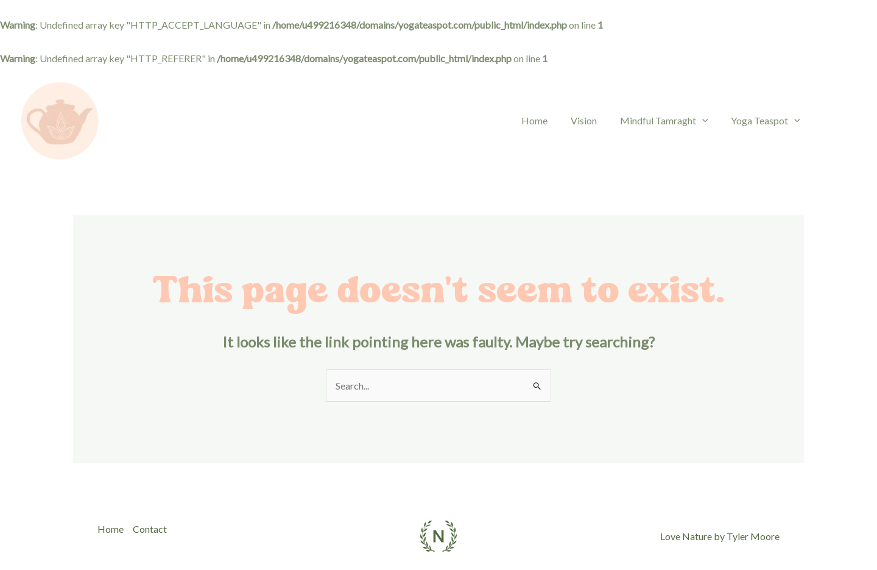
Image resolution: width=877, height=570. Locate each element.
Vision (593, 120)
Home (547, 120)
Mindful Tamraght (669, 120)
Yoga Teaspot (767, 120)
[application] (708, 121)
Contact (150, 529)
